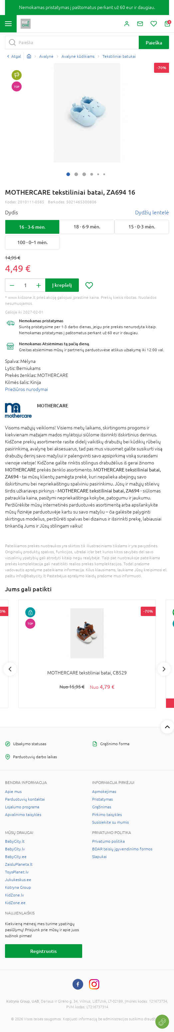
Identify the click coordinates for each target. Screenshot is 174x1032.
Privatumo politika (108, 841)
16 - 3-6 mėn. (32, 227)
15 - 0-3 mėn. (141, 226)
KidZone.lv (14, 895)
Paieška (154, 42)
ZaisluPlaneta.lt (19, 864)
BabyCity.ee (16, 856)
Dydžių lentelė (152, 212)
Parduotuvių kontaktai (25, 799)
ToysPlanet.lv (17, 872)
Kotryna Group (18, 887)
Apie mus (13, 791)
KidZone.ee (15, 902)
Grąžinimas (101, 807)
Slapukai (99, 856)
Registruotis (43, 951)
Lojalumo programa (22, 807)
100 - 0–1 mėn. (32, 242)
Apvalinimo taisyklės (23, 814)
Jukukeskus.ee (18, 879)
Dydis (11, 212)
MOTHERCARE (52, 405)
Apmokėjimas (104, 791)
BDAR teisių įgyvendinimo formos (122, 849)
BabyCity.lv (15, 849)
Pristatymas (102, 799)
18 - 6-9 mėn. (87, 226)
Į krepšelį (62, 285)
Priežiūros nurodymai (26, 389)
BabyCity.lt (15, 841)
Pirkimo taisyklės (107, 814)
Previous (10, 669)
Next (164, 669)
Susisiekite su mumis (110, 822)
